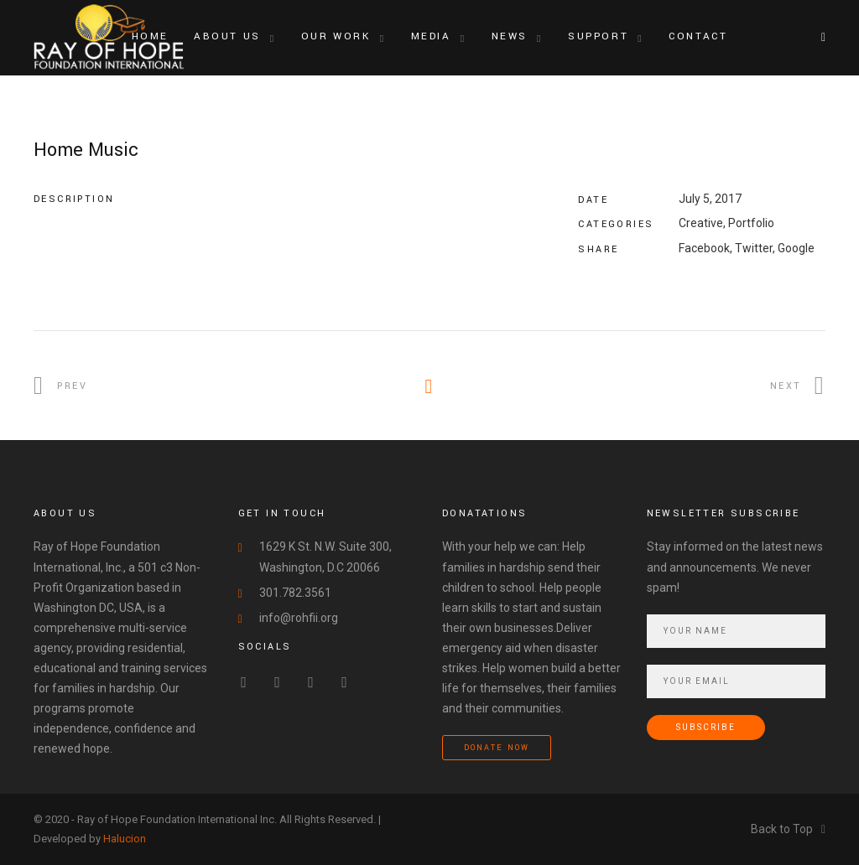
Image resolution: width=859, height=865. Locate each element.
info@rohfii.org (298, 617)
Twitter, (755, 248)
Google (796, 248)
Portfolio (751, 223)
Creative (701, 223)
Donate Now (496, 748)
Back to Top (788, 829)
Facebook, (705, 248)
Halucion (124, 838)
